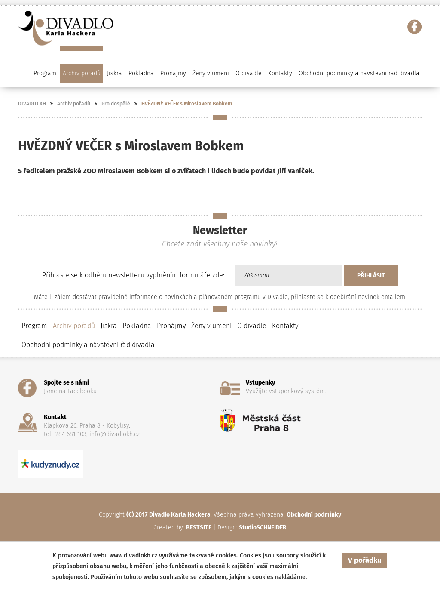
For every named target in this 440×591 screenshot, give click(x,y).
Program (34, 326)
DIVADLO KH (32, 104)
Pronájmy (173, 73)
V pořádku (365, 560)
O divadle (251, 326)
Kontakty (280, 73)
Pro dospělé (115, 104)
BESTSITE (198, 527)
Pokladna (141, 73)
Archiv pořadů (73, 104)
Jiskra (114, 73)
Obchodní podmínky (314, 514)
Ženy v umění (211, 326)
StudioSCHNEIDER (263, 527)
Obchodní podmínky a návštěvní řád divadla (359, 73)
